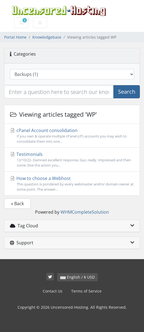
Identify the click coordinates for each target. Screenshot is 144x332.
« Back (17, 204)
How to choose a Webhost (72, 183)
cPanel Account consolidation (72, 135)
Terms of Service (86, 291)
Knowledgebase (46, 37)
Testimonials (72, 159)
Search (126, 91)
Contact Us (52, 291)
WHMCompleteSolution (85, 212)
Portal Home (15, 37)
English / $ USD (77, 277)
